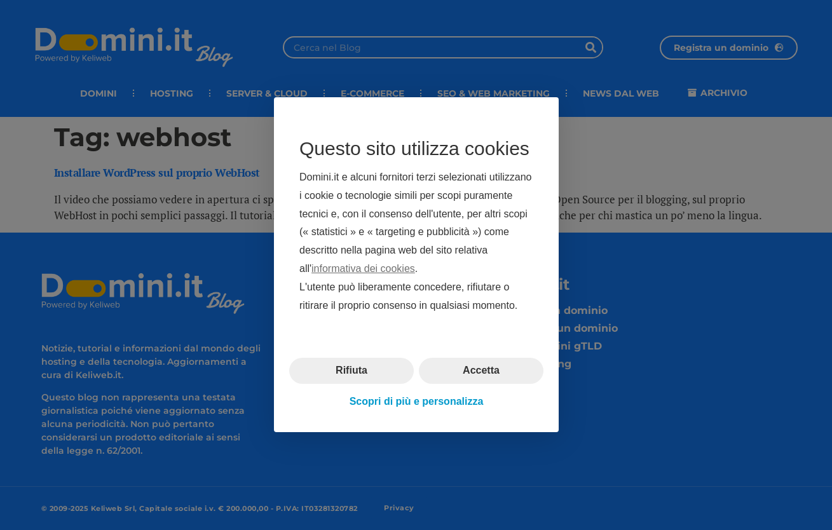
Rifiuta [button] (351, 370)
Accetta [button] (481, 370)
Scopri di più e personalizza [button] (416, 401)
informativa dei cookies (363, 268)
